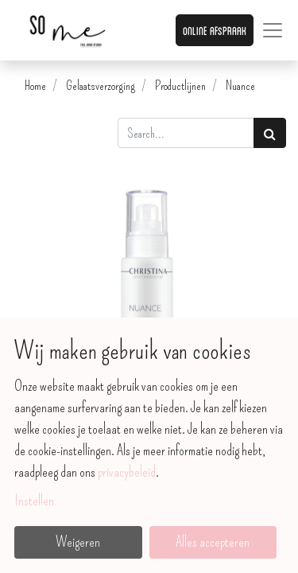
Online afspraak (214, 29)
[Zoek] (269, 133)
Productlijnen (180, 85)
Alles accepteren (213, 542)
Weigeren (78, 542)
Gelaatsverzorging (100, 85)
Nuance (240, 85)
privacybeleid (127, 472)
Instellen (34, 500)
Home (35, 85)
